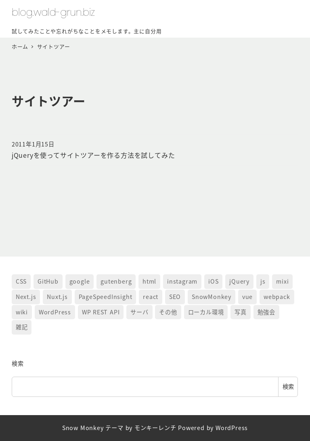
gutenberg (116, 281)
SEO (175, 297)
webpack (277, 297)
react (150, 297)
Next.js (26, 297)
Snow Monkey (83, 428)
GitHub (48, 281)
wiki (22, 312)
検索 (18, 363)
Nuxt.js (57, 297)
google (79, 281)
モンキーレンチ (155, 428)
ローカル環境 (206, 312)
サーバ (139, 312)
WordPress (55, 312)
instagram (182, 281)
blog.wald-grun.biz (53, 12)
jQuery (239, 281)
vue (247, 297)
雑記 (22, 327)
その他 (168, 312)
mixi (282, 281)
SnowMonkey (211, 297)
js (263, 281)
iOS (213, 281)
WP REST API (101, 312)
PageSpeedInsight (105, 297)
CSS (21, 281)
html (149, 281)
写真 (241, 312)
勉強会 (266, 312)
